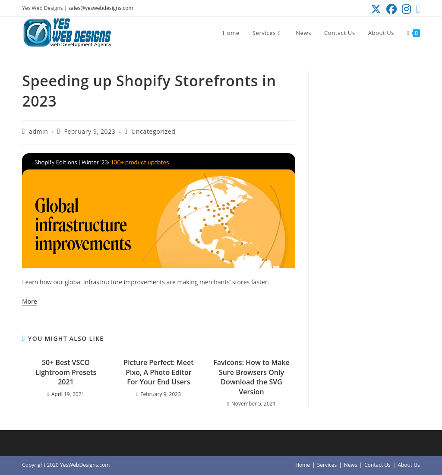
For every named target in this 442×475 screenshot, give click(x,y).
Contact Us (377, 465)
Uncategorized (153, 131)
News (350, 465)
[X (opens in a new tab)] (376, 9)
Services (327, 465)
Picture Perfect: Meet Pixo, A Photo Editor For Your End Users (158, 372)
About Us (409, 465)
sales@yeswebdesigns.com (100, 8)
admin (38, 131)
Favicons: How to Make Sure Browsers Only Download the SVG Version (251, 377)
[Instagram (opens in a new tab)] (406, 9)
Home (302, 465)
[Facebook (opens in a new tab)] (391, 9)
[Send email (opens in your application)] (417, 9)
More (29, 301)
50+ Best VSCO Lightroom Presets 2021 (65, 372)
